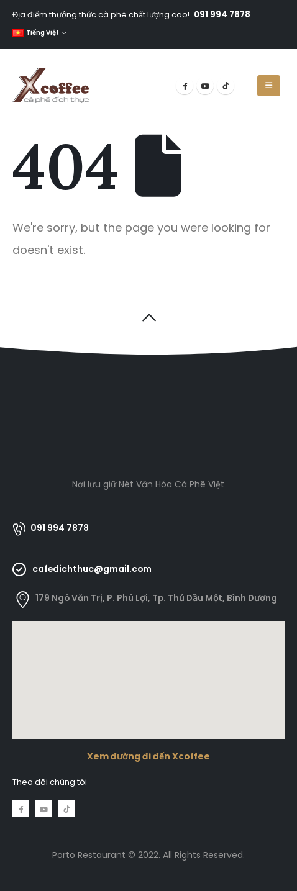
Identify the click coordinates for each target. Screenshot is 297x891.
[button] (149, 317)
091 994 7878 (222, 14)
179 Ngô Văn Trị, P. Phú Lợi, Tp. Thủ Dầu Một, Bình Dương (156, 598)
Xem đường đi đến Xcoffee (148, 756)
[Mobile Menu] (268, 85)
